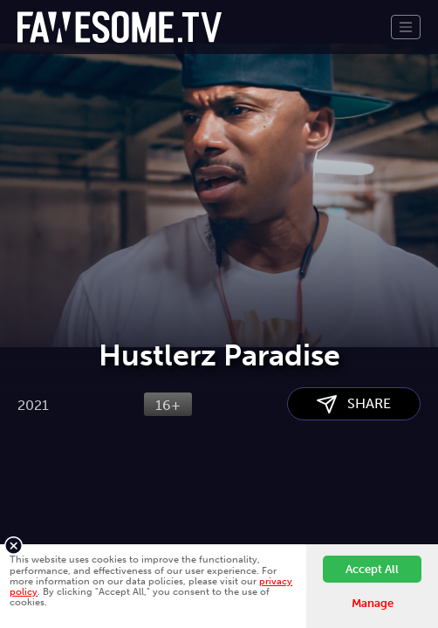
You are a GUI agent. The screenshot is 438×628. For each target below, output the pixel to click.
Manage (373, 603)
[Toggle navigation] (406, 27)
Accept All (372, 569)
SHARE (354, 404)
